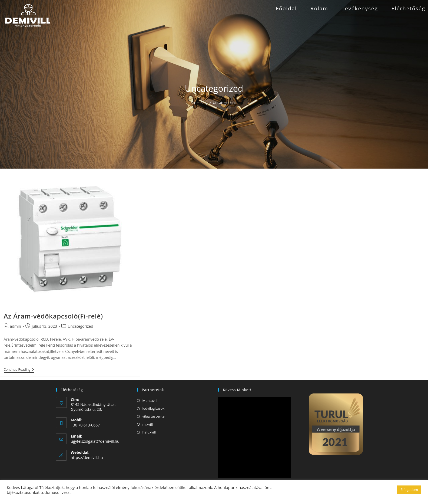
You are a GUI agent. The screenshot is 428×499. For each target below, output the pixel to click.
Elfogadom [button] (409, 489)
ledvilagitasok (153, 408)
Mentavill (149, 400)
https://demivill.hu (87, 457)
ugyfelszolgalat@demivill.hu (95, 441)
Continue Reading (19, 370)
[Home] (193, 102)
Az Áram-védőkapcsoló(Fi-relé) (53, 315)
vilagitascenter (154, 416)
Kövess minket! (237, 389)
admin (15, 326)
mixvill (147, 424)
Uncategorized (225, 102)
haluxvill (149, 432)
